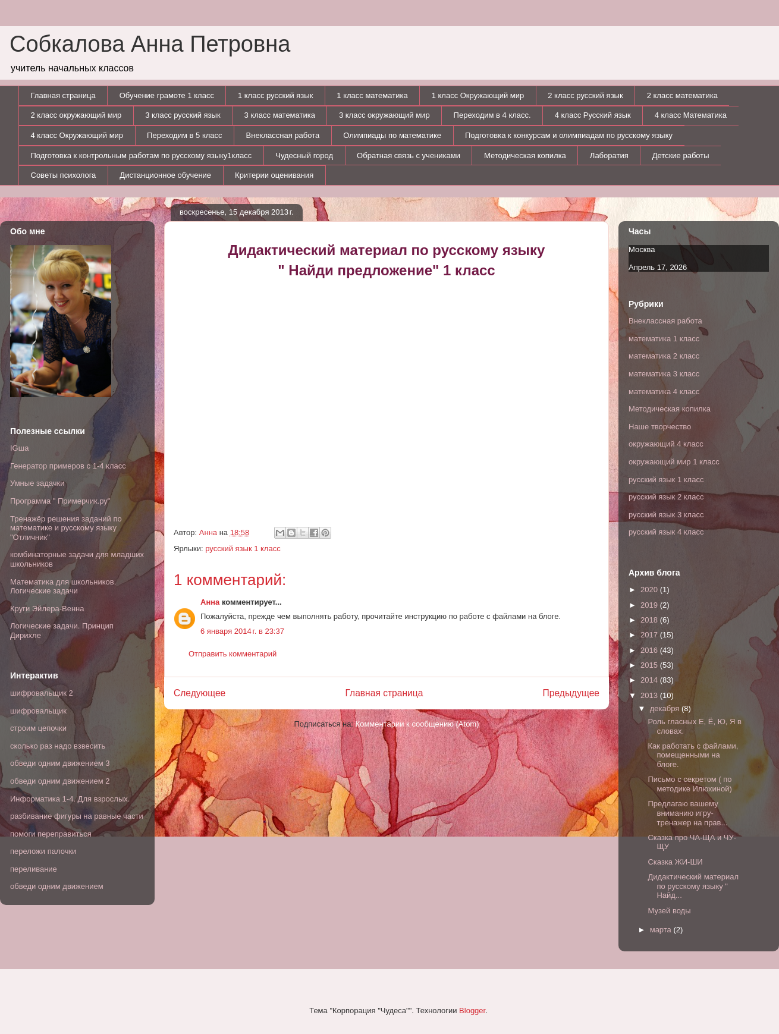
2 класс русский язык (585, 95)
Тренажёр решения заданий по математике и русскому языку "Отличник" (66, 528)
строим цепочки (38, 728)
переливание (33, 869)
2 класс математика (682, 95)
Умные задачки (37, 483)
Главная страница (63, 95)
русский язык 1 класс (242, 548)
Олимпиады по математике (392, 135)
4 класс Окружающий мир (77, 135)
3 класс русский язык (182, 115)
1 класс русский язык (275, 95)
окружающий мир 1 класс (674, 461)
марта (662, 929)
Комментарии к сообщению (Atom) (417, 723)
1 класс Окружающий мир (478, 95)
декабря (665, 708)
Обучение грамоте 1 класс (167, 95)
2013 (650, 695)
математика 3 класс (664, 373)
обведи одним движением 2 (60, 781)
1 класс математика (372, 95)
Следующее (199, 693)
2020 (650, 589)
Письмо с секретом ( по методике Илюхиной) (689, 784)
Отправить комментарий (233, 653)
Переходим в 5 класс (184, 135)
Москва (642, 249)
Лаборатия (609, 155)
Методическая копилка (525, 155)
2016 (650, 650)
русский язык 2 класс (666, 496)
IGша (19, 448)
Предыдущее (571, 693)
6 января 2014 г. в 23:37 (242, 631)
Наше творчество (660, 426)
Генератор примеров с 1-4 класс (68, 465)
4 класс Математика (691, 115)
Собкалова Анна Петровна (150, 44)
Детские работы (680, 155)
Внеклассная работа (283, 135)
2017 (650, 634)
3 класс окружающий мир (384, 115)
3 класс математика (279, 115)
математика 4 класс (664, 391)
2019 (650, 605)
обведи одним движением (56, 886)
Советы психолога (63, 175)
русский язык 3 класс (666, 514)
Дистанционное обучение (165, 175)
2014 (650, 679)
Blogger (472, 1010)
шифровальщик (38, 710)
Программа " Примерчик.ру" (60, 500)
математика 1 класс (664, 338)
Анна (209, 602)
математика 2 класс (664, 355)
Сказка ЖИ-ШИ (675, 861)
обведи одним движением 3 (60, 763)
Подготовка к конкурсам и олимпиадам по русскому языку (569, 135)
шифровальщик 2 (41, 693)
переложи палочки (43, 851)
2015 (650, 665)
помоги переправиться (51, 833)
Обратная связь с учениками (408, 155)
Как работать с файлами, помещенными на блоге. (693, 755)
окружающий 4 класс (666, 443)
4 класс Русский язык (593, 115)
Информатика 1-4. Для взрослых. (70, 798)
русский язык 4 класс (666, 531)
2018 (650, 619)
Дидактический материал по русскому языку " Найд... (693, 886)
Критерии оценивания (274, 175)
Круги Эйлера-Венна (47, 608)
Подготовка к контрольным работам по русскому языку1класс (141, 155)
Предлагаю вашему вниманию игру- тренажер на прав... (687, 812)
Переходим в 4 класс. (492, 115)
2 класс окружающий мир (76, 115)
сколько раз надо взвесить (57, 745)
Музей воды (669, 910)
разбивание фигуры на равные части (76, 816)
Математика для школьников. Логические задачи (63, 586)
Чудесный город (304, 155)
